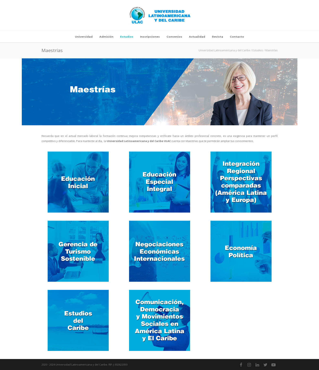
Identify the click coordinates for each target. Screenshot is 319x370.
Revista (217, 36)
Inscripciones (150, 36)
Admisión (106, 36)
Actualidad (197, 36)
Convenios (174, 36)
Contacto (237, 36)
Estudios (126, 36)
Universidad (84, 36)
